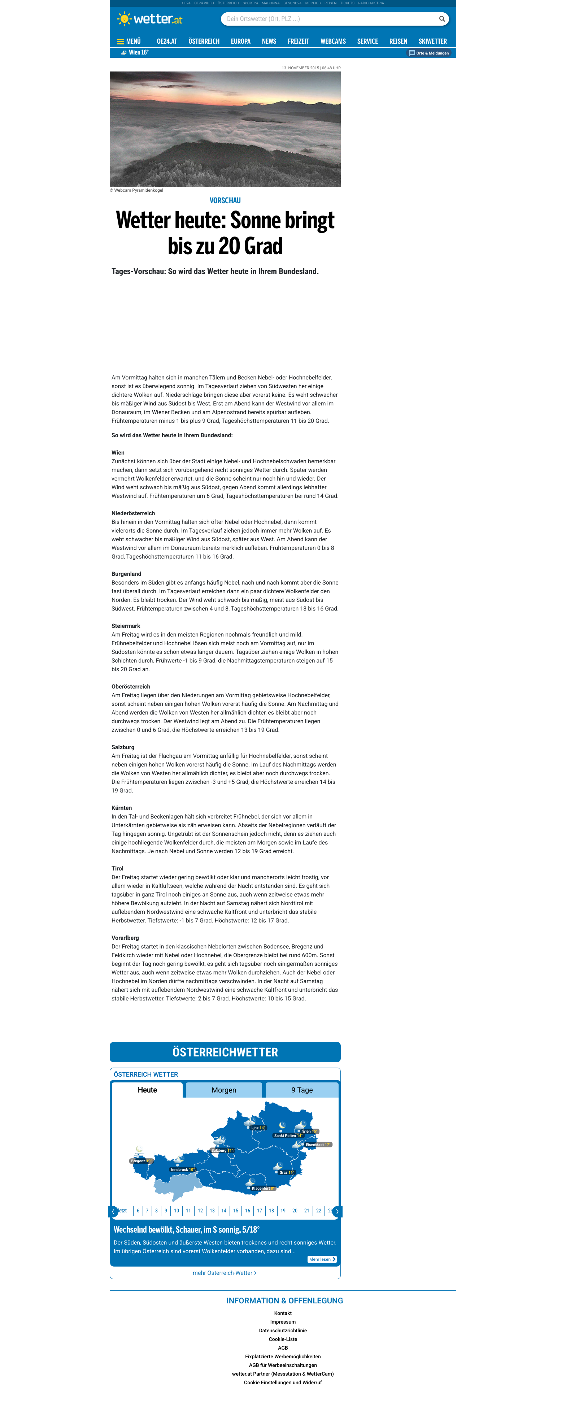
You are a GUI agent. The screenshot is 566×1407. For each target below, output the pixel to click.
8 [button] (148, 1211)
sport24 (250, 3)
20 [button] (286, 1211)
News (269, 42)
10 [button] (168, 1211)
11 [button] (180, 1211)
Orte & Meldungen (429, 53)
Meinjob (313, 3)
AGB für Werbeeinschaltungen (283, 1365)
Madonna (271, 3)
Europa (241, 42)
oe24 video (204, 3)
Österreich (228, 3)
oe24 (186, 3)
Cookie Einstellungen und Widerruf (283, 1383)
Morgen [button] (224, 1090)
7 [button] (139, 1211)
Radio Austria (371, 3)
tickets (347, 3)
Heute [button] (147, 1090)
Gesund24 (292, 3)
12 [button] (192, 1211)
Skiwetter (433, 42)
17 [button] (251, 1211)
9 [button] (158, 1211)
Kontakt (283, 1313)
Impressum (283, 1322)
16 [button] (239, 1211)
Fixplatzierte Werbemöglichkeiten (283, 1357)
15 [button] (227, 1211)
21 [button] (298, 1211)
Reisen (330, 3)
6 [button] (130, 1211)
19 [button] (275, 1211)
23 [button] (322, 1211)
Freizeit (298, 42)
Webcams (333, 42)
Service (367, 42)
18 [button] (263, 1211)
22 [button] (310, 1211)
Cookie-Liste (283, 1339)
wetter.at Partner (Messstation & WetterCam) (283, 1374)
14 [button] (215, 1211)
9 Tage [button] (302, 1090)
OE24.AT (167, 42)
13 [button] (204, 1211)
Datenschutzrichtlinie (283, 1331)
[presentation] (113, 1211)
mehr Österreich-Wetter (225, 1272)
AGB (283, 1348)
